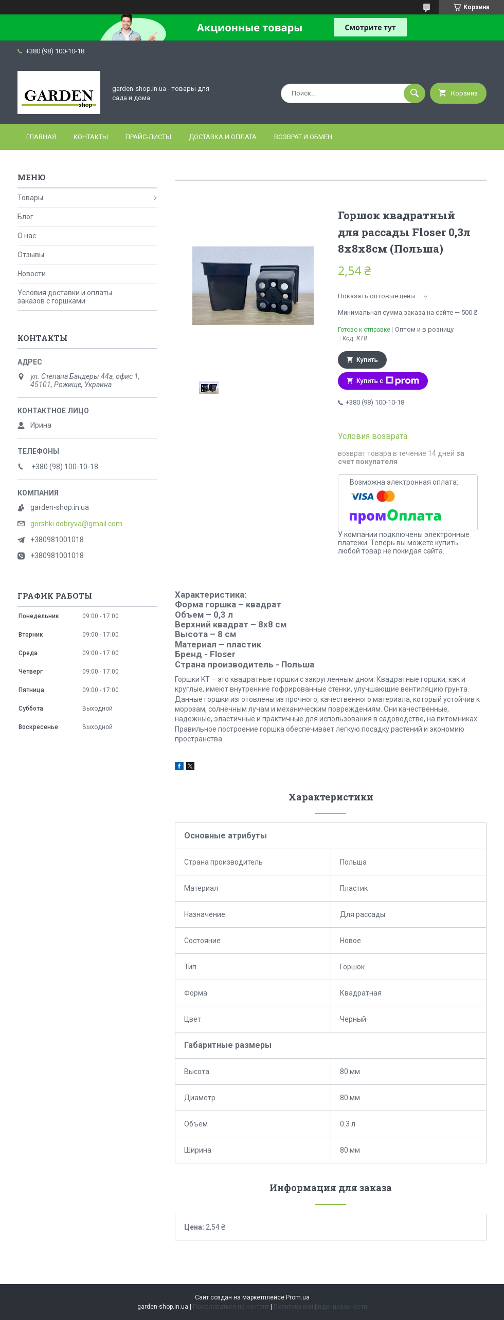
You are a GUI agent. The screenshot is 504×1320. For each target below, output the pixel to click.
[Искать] (414, 93)
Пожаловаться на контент (231, 1306)
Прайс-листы (148, 137)
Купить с (387, 381)
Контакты (91, 137)
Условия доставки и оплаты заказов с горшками (64, 297)
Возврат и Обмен (303, 137)
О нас (26, 236)
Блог (25, 217)
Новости (31, 274)
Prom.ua (298, 1297)
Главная (41, 137)
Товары (30, 198)
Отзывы (30, 255)
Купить (367, 360)
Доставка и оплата (223, 137)
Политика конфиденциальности (320, 1306)
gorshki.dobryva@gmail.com (76, 524)
